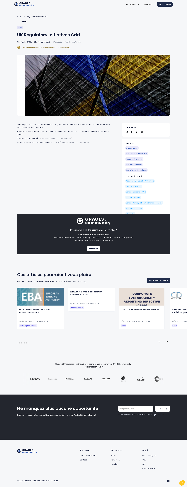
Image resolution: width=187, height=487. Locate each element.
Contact (83, 460)
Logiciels (114, 464)
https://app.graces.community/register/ (72, 142)
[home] (24, 4)
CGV (144, 460)
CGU (162, 415)
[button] (133, 4)
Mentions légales (149, 455)
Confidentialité (148, 468)
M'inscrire (93, 248)
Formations (115, 460)
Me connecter (165, 4)
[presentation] (136, 423)
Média (113, 455)
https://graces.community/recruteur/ (56, 138)
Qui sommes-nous (88, 455)
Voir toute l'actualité (158, 291)
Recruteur (148, 4)
